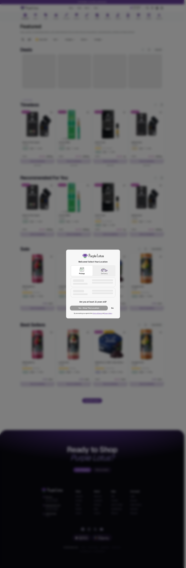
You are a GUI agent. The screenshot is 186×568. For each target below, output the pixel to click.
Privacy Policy (108, 313)
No (112, 308)
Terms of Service (98, 313)
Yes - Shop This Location (88, 308)
